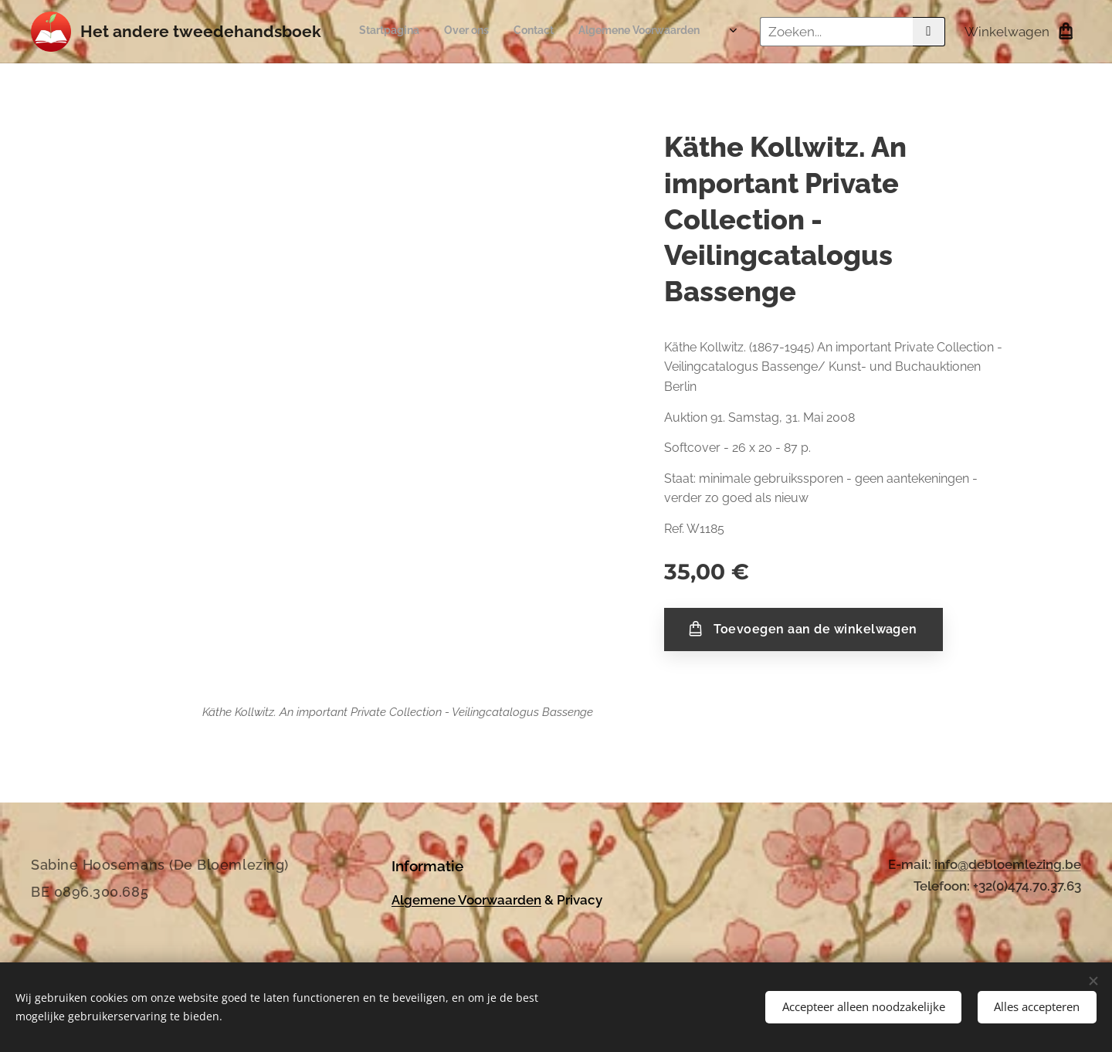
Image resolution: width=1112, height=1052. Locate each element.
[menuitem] (613, 31)
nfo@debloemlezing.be (1009, 864)
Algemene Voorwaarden (466, 899)
